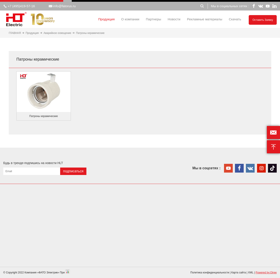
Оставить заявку (262, 19)
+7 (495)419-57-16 (19, 6)
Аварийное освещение (57, 33)
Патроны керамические (90, 33)
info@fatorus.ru (62, 6)
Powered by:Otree (266, 272)
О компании (130, 19)
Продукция (106, 19)
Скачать (235, 19)
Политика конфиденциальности (209, 272)
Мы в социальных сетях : (230, 6)
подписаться (73, 171)
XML (251, 272)
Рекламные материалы (204, 19)
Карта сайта (238, 272)
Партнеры (153, 19)
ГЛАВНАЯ (15, 33)
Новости (174, 19)
